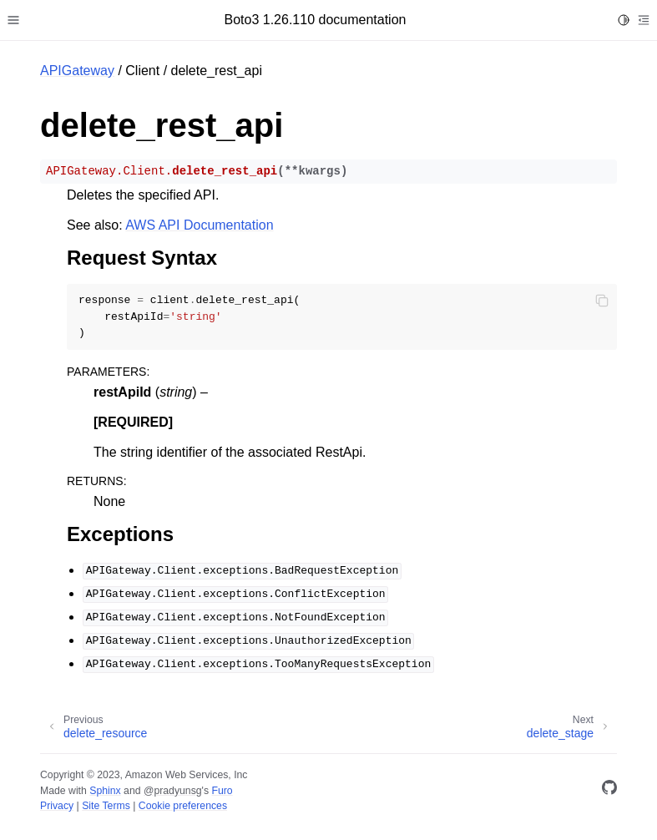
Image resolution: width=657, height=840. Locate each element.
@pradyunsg (173, 791)
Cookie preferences (183, 806)
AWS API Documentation (199, 225)
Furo (221, 791)
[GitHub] (609, 790)
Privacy (56, 806)
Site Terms (106, 806)
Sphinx (104, 791)
